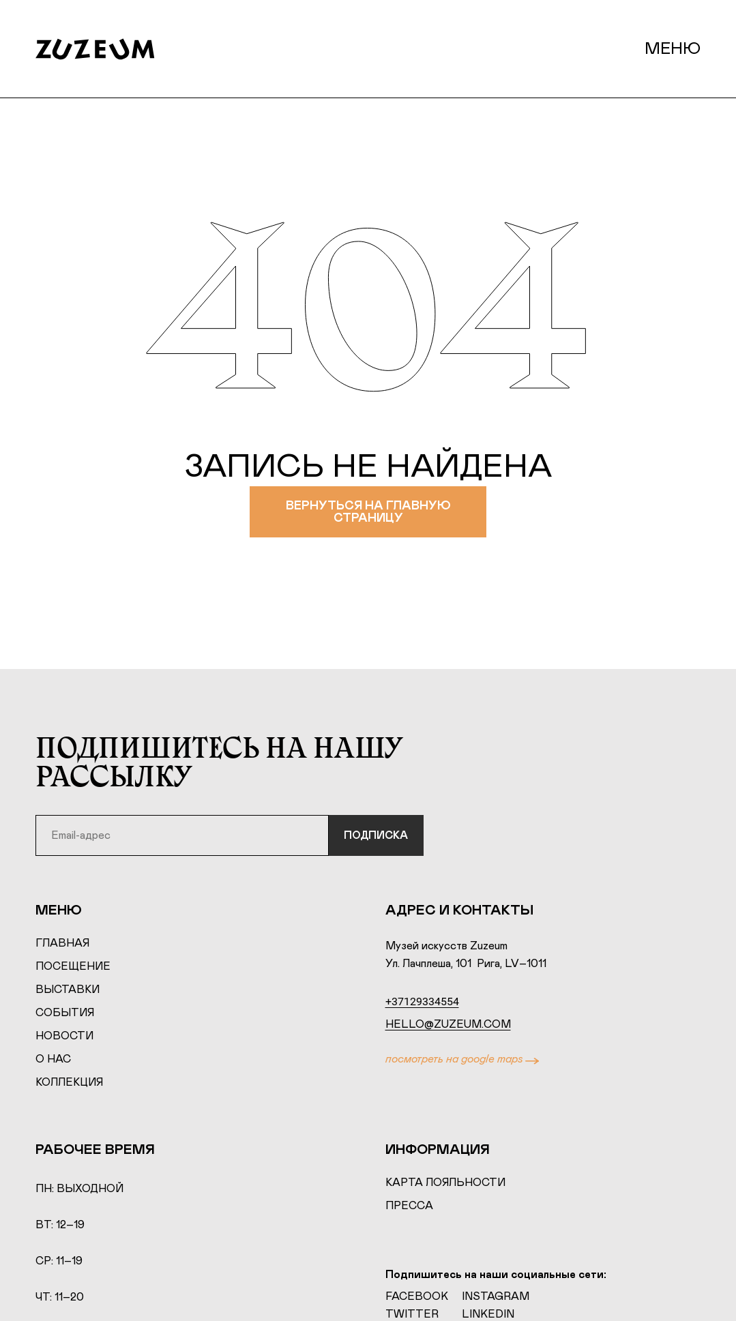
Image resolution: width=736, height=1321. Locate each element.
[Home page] (108, 49)
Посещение (73, 967)
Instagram (495, 1297)
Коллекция (69, 1083)
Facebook (416, 1297)
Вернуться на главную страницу (368, 513)
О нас (53, 1060)
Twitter (412, 1314)
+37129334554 (422, 1002)
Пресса (409, 1207)
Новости (64, 1037)
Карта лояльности (445, 1183)
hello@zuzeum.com (448, 1025)
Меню (673, 49)
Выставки (67, 990)
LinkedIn (488, 1314)
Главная (62, 944)
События (64, 1014)
